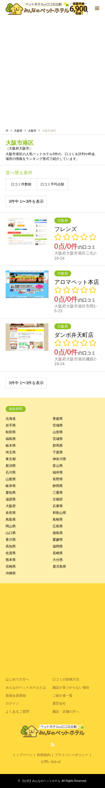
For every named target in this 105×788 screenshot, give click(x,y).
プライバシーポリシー (71, 755)
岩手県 (11, 425)
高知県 (11, 546)
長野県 (58, 479)
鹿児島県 (59, 566)
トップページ (23, 755)
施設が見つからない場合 (70, 687)
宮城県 (58, 425)
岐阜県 (11, 486)
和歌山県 (59, 513)
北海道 (11, 419)
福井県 (58, 472)
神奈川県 (59, 459)
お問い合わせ (51, 762)
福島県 (11, 439)
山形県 (58, 432)
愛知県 (11, 493)
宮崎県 (11, 566)
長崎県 (58, 553)
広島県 (58, 526)
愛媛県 (58, 540)
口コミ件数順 (21, 184)
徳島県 (58, 533)
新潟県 (11, 466)
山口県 (11, 533)
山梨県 (11, 479)
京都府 (58, 499)
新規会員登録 (16, 696)
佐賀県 (11, 553)
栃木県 (11, 445)
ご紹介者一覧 (62, 696)
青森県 (58, 419)
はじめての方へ (17, 679)
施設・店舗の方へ (65, 712)
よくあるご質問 (17, 712)
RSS (53, 745)
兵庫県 (58, 506)
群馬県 (58, 445)
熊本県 (11, 560)
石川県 (11, 472)
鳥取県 (11, 519)
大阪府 (11, 506)
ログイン (12, 703)
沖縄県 (11, 573)
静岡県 (58, 486)
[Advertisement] (52, 72)
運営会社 (59, 703)
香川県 (11, 540)
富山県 (58, 466)
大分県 (58, 560)
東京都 (11, 459)
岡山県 (11, 526)
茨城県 (58, 439)
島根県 (58, 519)
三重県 (58, 493)
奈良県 (11, 513)
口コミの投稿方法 (65, 679)
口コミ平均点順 (52, 184)
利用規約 (43, 755)
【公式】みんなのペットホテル (40, 780)
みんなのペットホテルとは (26, 687)
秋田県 (11, 432)
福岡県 (58, 546)
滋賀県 (11, 499)
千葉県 (58, 452)
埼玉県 (11, 452)
